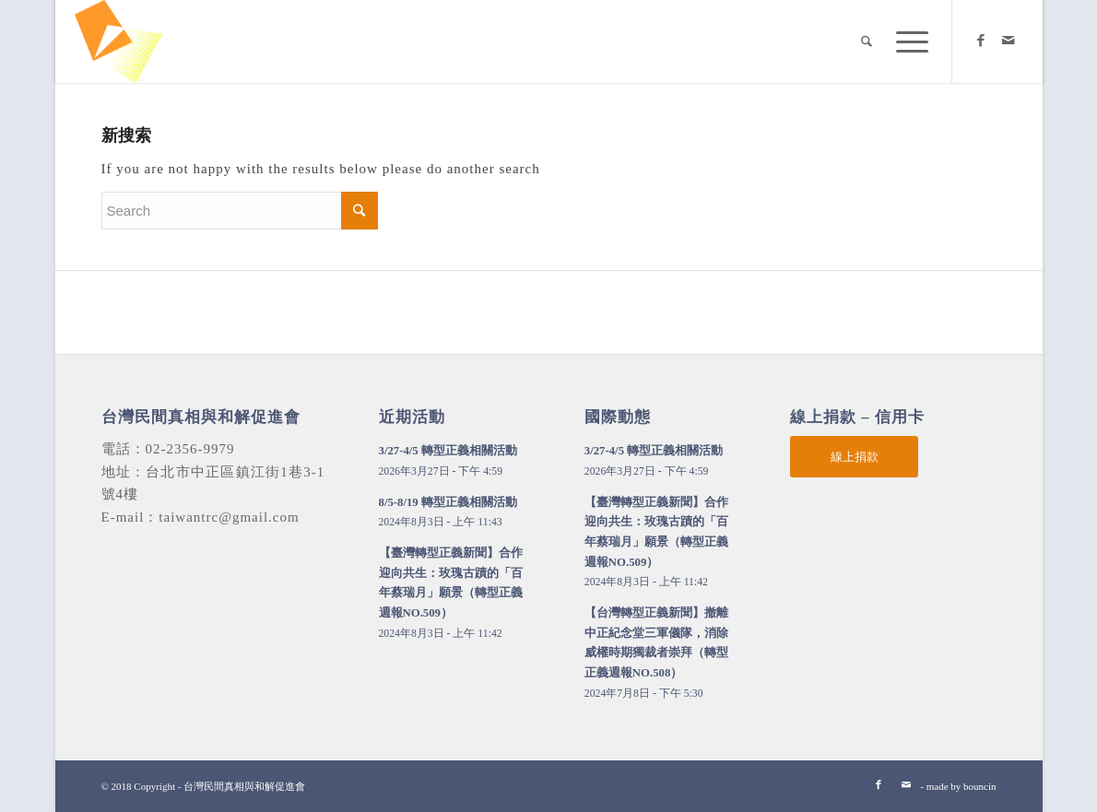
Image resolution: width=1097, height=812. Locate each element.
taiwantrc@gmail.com (229, 517)
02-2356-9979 (190, 448)
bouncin (979, 786)
